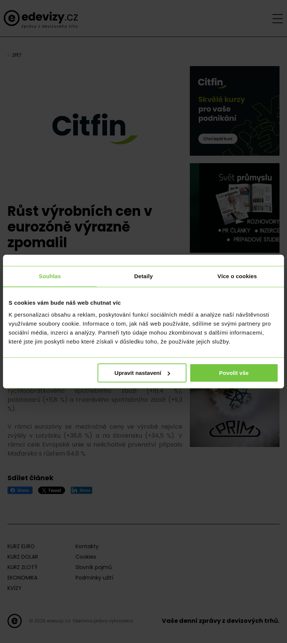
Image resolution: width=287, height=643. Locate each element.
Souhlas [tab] (50, 276)
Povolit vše (234, 373)
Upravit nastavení (142, 373)
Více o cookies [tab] (237, 276)
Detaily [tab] (143, 276)
